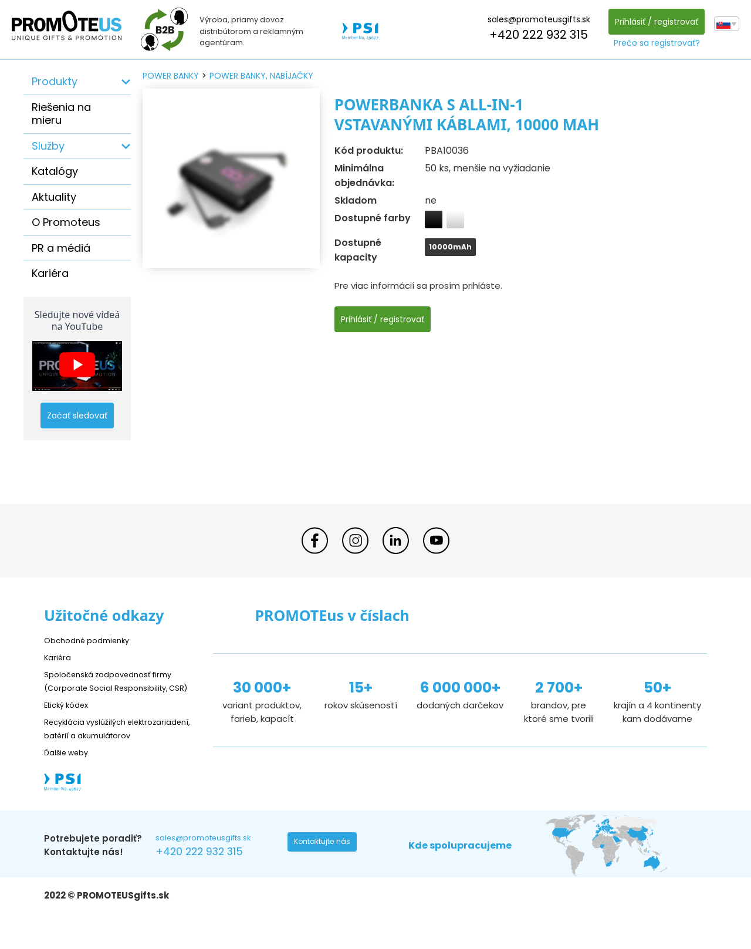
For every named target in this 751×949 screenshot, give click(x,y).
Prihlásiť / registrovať (653, 22)
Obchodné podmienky (92, 640)
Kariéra (50, 273)
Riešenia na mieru (61, 114)
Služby (48, 146)
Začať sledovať (77, 415)
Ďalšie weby (70, 778)
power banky (171, 76)
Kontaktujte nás (326, 872)
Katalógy (55, 171)
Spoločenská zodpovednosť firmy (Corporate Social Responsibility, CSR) (117, 687)
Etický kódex (70, 717)
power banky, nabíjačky (261, 76)
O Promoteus (66, 222)
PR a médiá (61, 248)
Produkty (54, 81)
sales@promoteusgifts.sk (535, 19)
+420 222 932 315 (535, 34)
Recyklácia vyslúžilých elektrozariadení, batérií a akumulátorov (100, 748)
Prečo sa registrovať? (653, 43)
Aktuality (54, 197)
